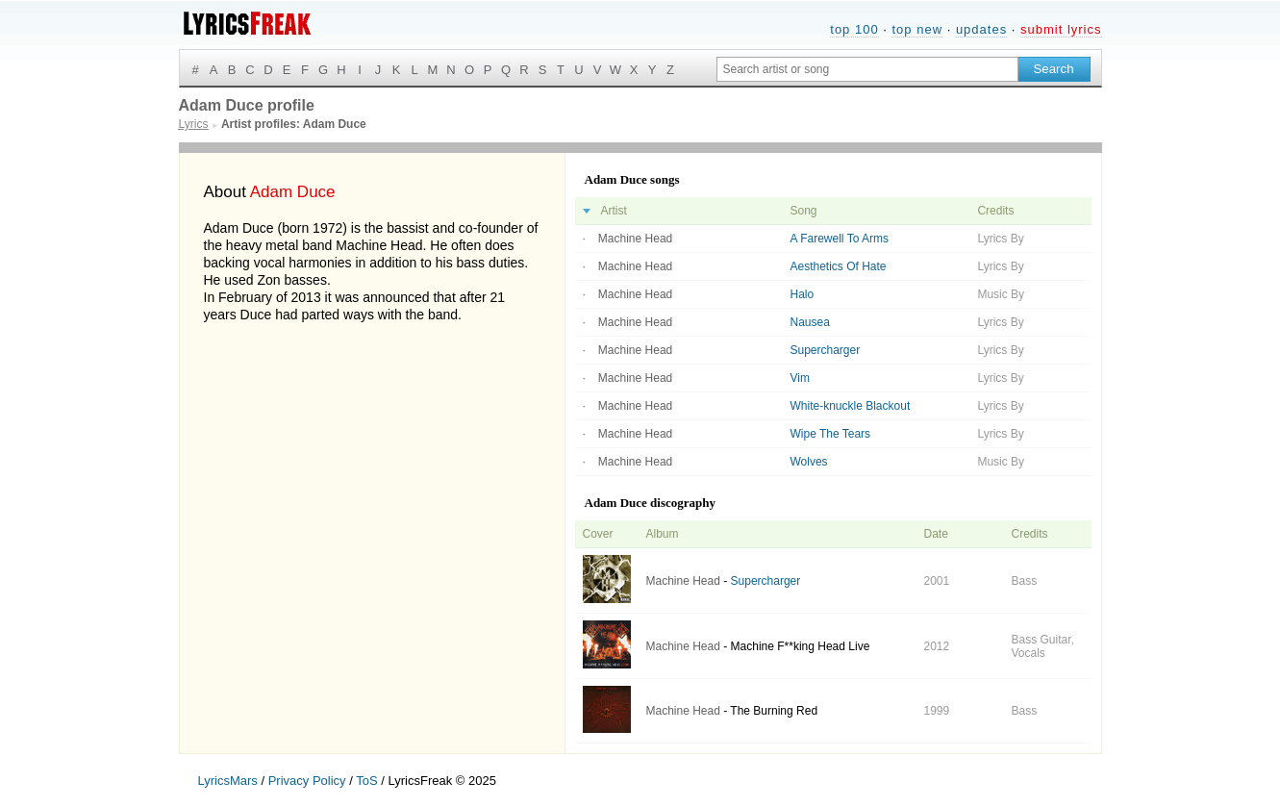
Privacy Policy (307, 780)
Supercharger (826, 350)
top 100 (854, 29)
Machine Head (635, 238)
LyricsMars (228, 780)
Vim (800, 378)
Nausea (810, 322)
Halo (803, 294)
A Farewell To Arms (840, 238)
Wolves (809, 461)
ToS (366, 780)
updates (981, 29)
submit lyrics (1061, 29)
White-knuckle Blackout (851, 406)
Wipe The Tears (831, 434)
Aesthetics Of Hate (839, 266)
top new (916, 29)
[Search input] (867, 69)
